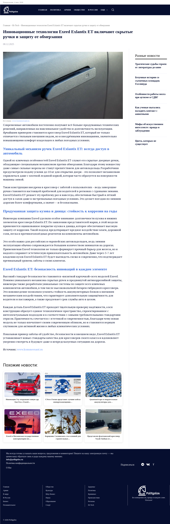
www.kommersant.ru (20, 121)
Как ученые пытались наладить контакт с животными (149, 117)
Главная (6, 25)
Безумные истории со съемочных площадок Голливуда (148, 84)
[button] (112, 9)
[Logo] (17, 10)
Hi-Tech (15, 25)
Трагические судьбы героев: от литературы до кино (150, 67)
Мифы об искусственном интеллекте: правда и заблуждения (150, 134)
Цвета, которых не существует (146, 149)
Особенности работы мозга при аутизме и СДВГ (148, 100)
